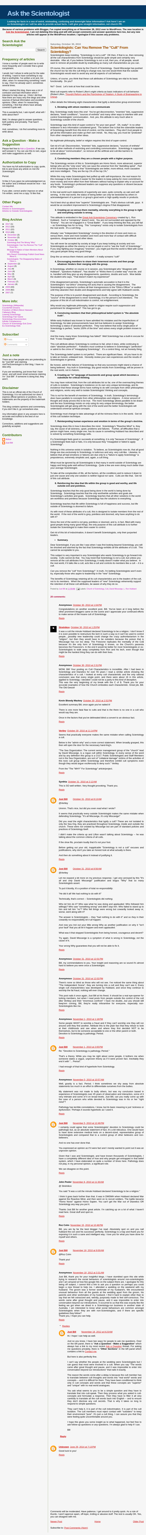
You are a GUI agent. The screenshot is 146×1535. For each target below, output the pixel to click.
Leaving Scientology (11, 314)
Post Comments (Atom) (76, 1527)
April (10, 276)
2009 (7, 287)
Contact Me (7, 206)
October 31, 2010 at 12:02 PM (88, 978)
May (10, 274)
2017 (7, 224)
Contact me (90, 1351)
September (13, 264)
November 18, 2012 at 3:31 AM (88, 1272)
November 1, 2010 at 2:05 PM (88, 1047)
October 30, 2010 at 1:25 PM (85, 627)
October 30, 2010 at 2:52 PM (97, 700)
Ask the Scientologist (38, 13)
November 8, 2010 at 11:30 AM (88, 1182)
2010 (7, 232)
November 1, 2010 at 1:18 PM (88, 1019)
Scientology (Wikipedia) (13, 305)
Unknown (64, 1447)
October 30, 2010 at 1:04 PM (87, 605)
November (12, 237)
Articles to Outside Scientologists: (17, 211)
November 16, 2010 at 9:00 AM (88, 1250)
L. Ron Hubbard (130, 589)
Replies (66, 1326)
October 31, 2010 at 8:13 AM (87, 799)
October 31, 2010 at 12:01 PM (88, 959)
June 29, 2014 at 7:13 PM (83, 1447)
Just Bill (62, 589)
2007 (7, 292)
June (10, 271)
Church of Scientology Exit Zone (16, 323)
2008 (7, 290)
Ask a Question (114, 1346)
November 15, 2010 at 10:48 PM (86, 1225)
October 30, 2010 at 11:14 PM (82, 730)
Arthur (8, 439)
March (11, 279)
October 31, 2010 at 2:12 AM (82, 781)
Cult (106, 589)
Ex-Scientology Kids (11, 326)
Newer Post (56, 1521)
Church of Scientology (95, 589)
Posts (8, 339)
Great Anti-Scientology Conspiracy (99, 217)
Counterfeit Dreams (11, 307)
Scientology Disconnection (14, 319)
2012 (7, 226)
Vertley (62, 730)
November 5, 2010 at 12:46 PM (88, 1123)
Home (97, 1521)
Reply (61, 618)
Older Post (138, 1521)
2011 (7, 229)
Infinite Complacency (11, 321)
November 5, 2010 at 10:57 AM (88, 1079)
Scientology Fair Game (12, 317)
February (12, 282)
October (11, 240)
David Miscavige (116, 589)
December (12, 235)
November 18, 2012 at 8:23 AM (96, 1332)
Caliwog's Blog (9, 312)
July (10, 269)
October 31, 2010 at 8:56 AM (87, 868)
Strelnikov (64, 627)
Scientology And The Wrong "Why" (21, 242)
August (11, 266)
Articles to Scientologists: (13, 208)
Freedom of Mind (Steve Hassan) (17, 310)
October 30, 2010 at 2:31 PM (87, 665)
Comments (10, 344)
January (11, 284)
